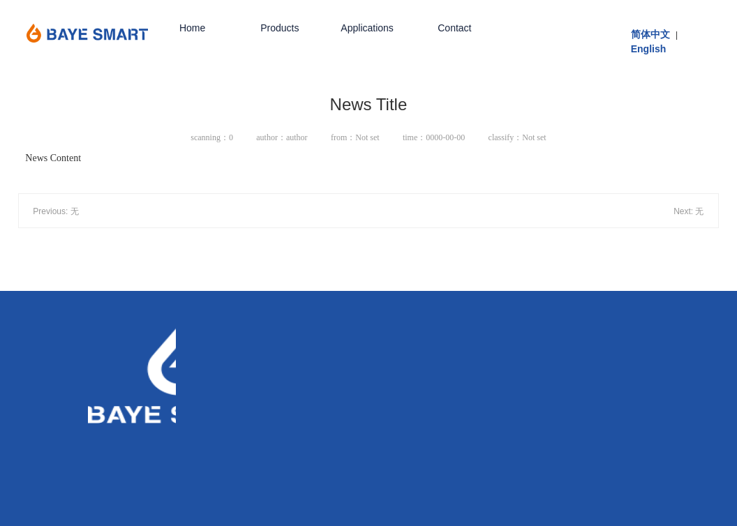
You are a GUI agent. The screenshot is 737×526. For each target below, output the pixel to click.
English (649, 48)
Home (192, 27)
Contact (454, 27)
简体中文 (650, 34)
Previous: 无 (55, 211)
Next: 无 (688, 211)
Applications (367, 27)
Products (279, 27)
